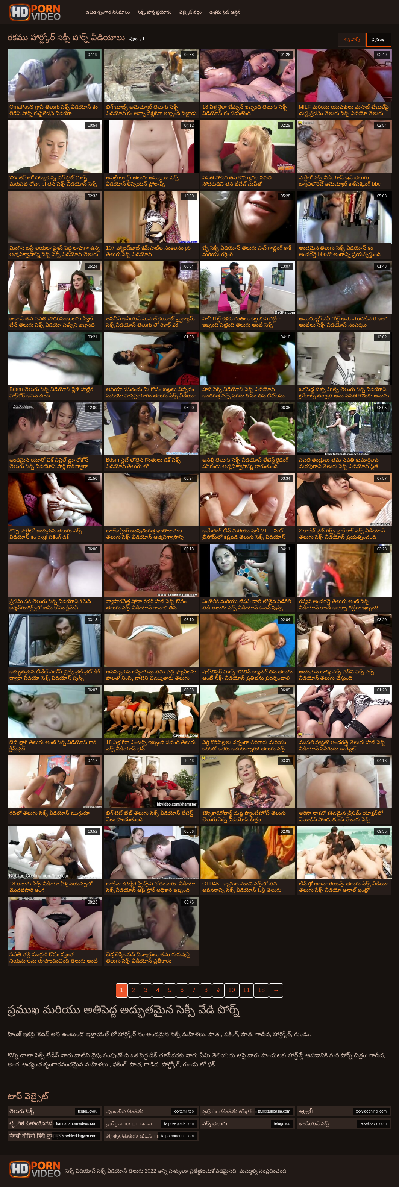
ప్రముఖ (378, 39)
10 (231, 990)
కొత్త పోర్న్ (352, 39)
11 (246, 990)
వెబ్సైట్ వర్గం (193, 12)
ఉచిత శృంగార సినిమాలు (108, 12)
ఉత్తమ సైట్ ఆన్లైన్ (228, 12)
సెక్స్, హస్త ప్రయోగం (156, 12)
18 (261, 990)
